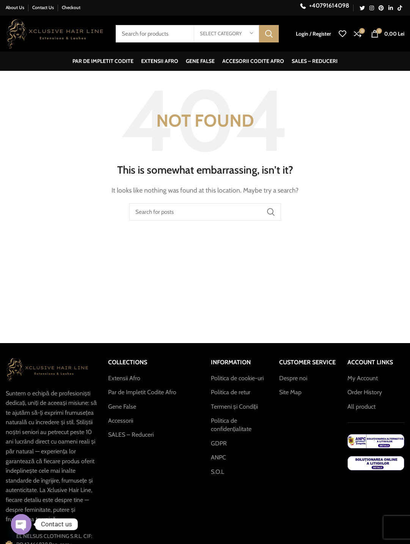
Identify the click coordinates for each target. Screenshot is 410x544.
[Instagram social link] (371, 8)
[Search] (205, 212)
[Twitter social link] (362, 8)
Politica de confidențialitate (231, 425)
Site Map (290, 392)
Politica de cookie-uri (237, 378)
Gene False (122, 406)
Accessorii (120, 420)
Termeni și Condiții (234, 406)
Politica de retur (230, 392)
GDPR (219, 443)
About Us (15, 7)
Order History (364, 392)
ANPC (218, 457)
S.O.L (217, 471)
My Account (362, 378)
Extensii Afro (124, 378)
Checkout (71, 7)
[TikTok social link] (399, 8)
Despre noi (293, 378)
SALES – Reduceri (131, 434)
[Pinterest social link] (381, 8)
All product (361, 406)
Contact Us (43, 7)
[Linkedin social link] (390, 8)
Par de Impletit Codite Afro (142, 392)
